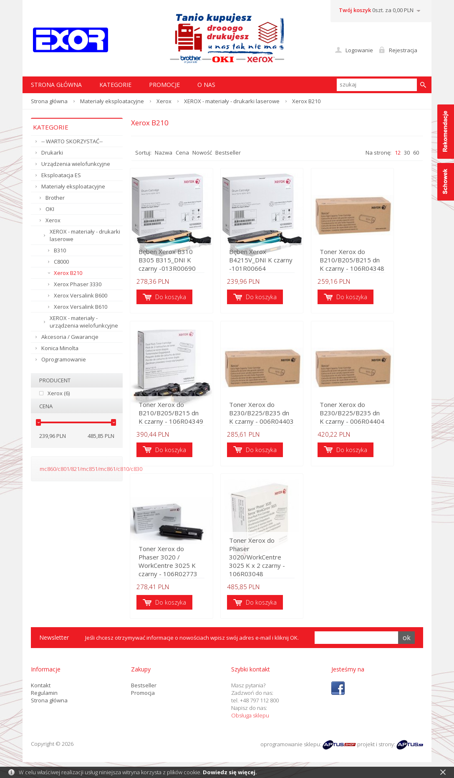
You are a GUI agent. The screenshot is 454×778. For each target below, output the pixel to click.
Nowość (202, 152)
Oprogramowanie (63, 359)
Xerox (164, 101)
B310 (60, 250)
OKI (49, 209)
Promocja (143, 696)
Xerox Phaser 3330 (77, 284)
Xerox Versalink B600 (80, 295)
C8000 (61, 261)
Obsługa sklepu (250, 718)
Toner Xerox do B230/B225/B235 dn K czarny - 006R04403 (273, 414)
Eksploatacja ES (61, 175)
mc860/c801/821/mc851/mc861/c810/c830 (91, 469)
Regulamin (44, 696)
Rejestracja (403, 50)
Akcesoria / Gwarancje (69, 337)
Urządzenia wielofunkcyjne (75, 164)
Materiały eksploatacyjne (112, 101)
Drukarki (52, 152)
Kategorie (115, 85)
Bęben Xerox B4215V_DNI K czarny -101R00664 (271, 261)
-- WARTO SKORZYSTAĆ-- (72, 141)
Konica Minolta (59, 348)
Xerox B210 (68, 273)
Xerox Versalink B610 (80, 306)
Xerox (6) (59, 393)
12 (398, 152)
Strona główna (49, 101)
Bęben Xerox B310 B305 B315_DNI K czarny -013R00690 (175, 261)
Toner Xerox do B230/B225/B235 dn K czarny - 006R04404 (373, 414)
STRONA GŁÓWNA (56, 85)
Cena (182, 152)
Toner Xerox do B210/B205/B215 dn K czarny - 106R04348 (373, 261)
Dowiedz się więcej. (230, 772)
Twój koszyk (355, 10)
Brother (55, 197)
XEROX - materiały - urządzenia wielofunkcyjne (84, 321)
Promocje (164, 85)
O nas (206, 85)
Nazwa (163, 152)
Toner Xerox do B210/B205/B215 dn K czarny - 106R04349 (173, 414)
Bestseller (228, 152)
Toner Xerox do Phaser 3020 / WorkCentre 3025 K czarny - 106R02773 (176, 568)
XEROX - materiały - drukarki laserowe (232, 101)
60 (416, 152)
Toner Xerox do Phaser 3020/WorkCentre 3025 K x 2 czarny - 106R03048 (274, 564)
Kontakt (40, 688)
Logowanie (359, 50)
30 (407, 152)
